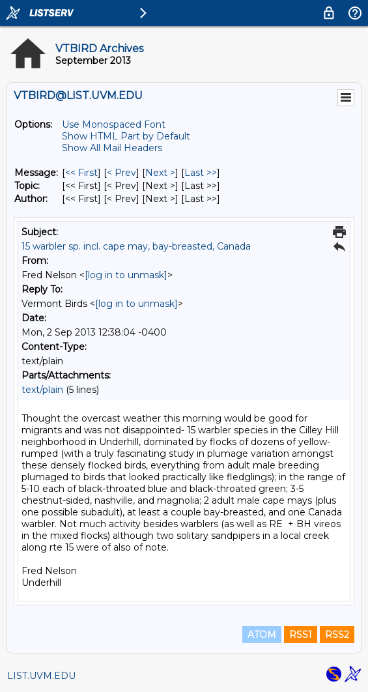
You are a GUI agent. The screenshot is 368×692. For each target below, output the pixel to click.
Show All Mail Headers (112, 148)
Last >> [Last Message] (200, 173)
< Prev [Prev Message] (121, 173)
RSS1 (300, 635)
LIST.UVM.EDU (41, 676)
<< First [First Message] (81, 173)
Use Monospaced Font (113, 124)
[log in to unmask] (126, 275)
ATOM (262, 635)
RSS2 (337, 635)
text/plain (42, 390)
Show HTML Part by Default (126, 136)
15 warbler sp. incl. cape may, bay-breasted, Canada (136, 246)
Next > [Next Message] (160, 173)
